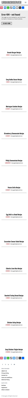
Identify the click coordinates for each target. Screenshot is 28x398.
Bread (8, 55)
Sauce (8, 82)
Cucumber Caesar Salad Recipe (14, 242)
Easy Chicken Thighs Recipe (14, 350)
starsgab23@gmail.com (16, 55)
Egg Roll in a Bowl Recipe (14, 215)
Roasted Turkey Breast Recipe (14, 296)
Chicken (8, 325)
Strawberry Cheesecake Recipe (14, 134)
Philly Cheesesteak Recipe (14, 161)
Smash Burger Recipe (14, 53)
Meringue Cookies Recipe (14, 107)
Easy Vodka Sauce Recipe (14, 80)
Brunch (8, 217)
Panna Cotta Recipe (14, 188)
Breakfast (8, 163)
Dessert (8, 109)
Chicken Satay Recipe (14, 323)
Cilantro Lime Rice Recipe (14, 269)
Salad (8, 244)
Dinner (8, 298)
